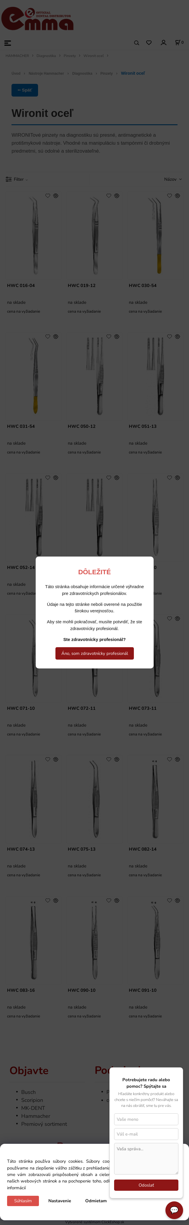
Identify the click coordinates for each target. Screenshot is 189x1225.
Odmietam (96, 1201)
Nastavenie (59, 1201)
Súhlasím (23, 1201)
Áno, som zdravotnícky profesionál (94, 653)
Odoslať (146, 1185)
